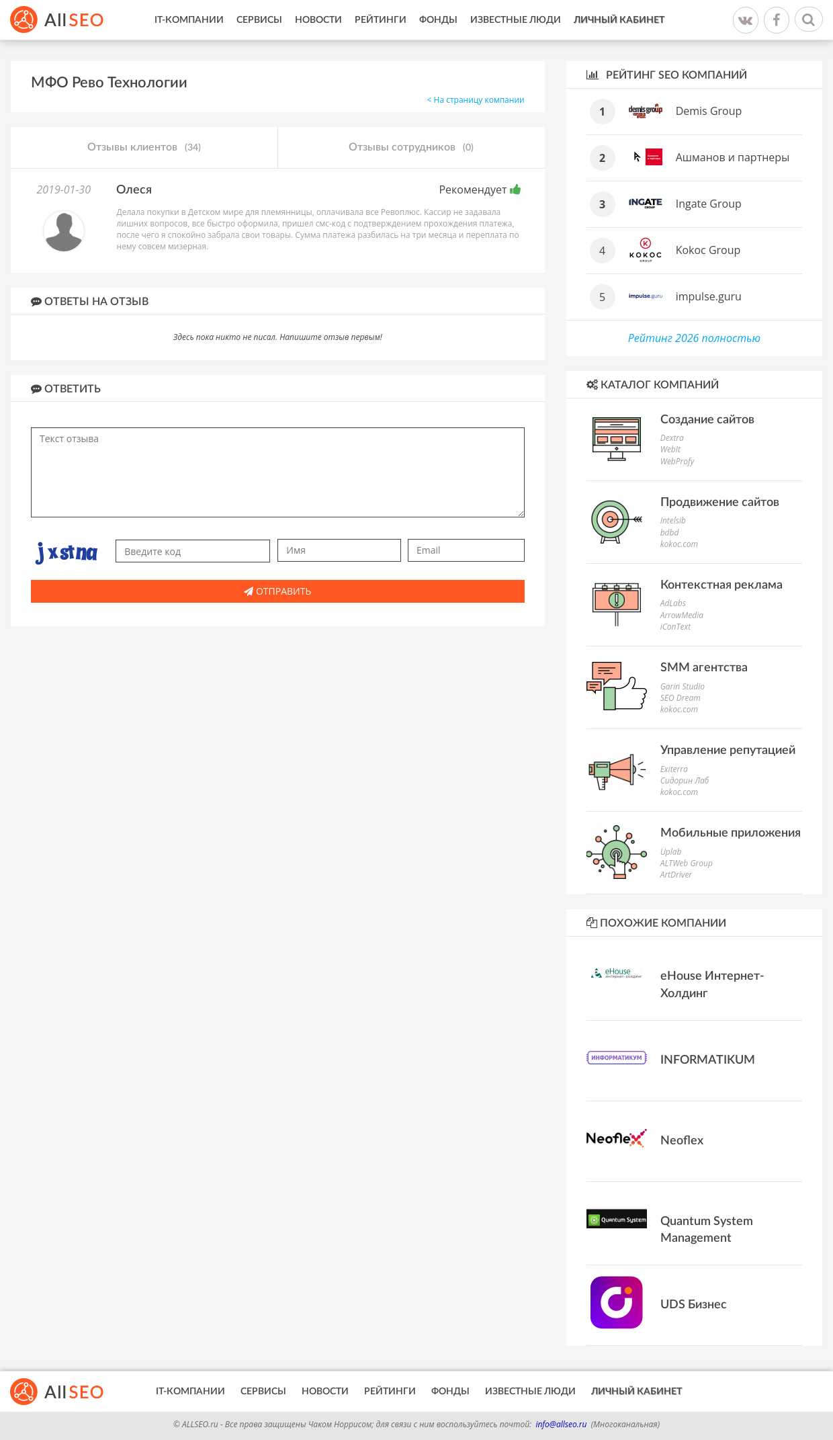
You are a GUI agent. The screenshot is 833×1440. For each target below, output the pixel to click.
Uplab (671, 851)
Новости (318, 20)
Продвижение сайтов (719, 503)
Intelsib (673, 520)
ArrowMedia (681, 615)
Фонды (438, 20)
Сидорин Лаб (684, 780)
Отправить (277, 591)
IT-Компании (189, 20)
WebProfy (677, 461)
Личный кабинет (619, 20)
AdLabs (673, 603)
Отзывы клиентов (144, 148)
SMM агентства (704, 668)
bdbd (669, 532)
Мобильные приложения (730, 833)
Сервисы (259, 20)
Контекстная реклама (721, 585)
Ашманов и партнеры (733, 157)
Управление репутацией (727, 751)
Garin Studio (682, 686)
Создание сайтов (707, 420)
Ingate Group (709, 203)
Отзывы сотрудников (411, 148)
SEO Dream (680, 698)
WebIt (670, 449)
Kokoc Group (708, 250)
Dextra (672, 437)
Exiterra (674, 769)
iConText (675, 626)
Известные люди (515, 20)
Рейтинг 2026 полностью (694, 338)
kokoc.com (679, 544)
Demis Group (709, 110)
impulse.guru (709, 296)
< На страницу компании (476, 99)
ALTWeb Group (686, 863)
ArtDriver (676, 874)
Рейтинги (380, 20)
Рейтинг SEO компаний (666, 75)
